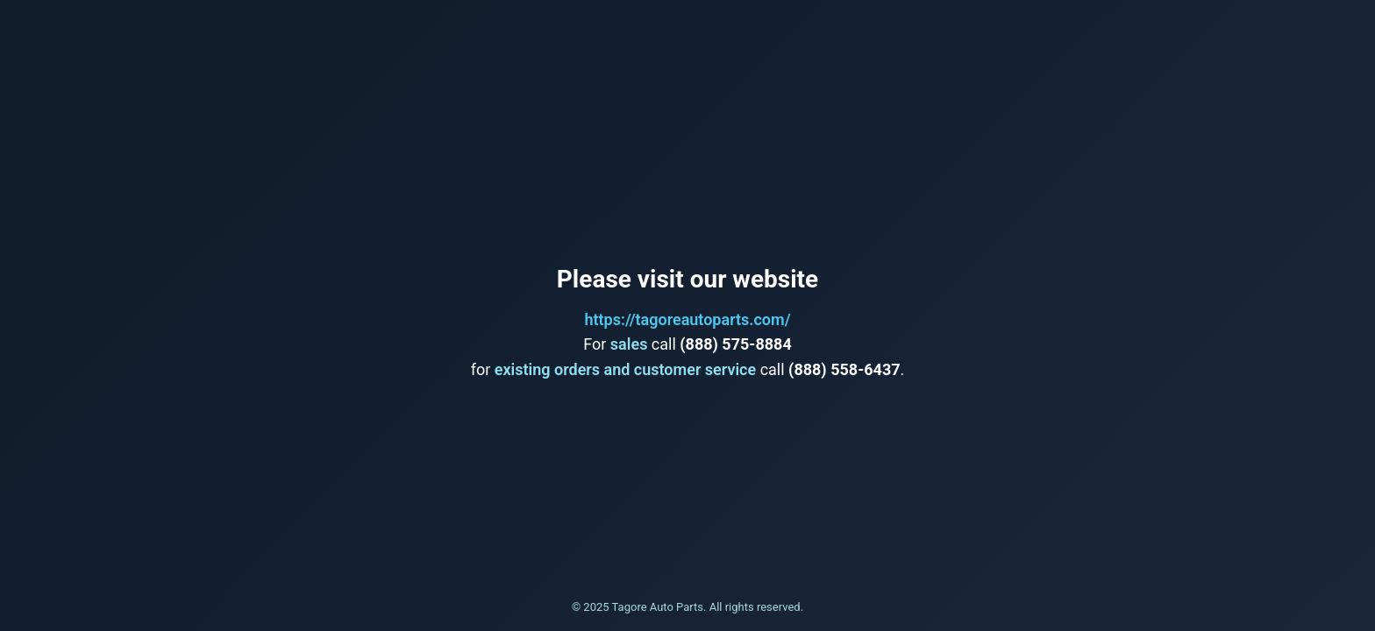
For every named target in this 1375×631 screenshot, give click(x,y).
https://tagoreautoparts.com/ (687, 319)
